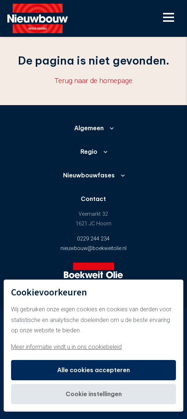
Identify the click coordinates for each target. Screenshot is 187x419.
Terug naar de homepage (93, 80)
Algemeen (89, 128)
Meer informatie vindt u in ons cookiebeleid (66, 346)
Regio (88, 151)
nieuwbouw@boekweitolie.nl (93, 248)
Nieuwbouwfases (89, 175)
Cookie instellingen (94, 394)
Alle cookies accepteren (93, 370)
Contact (93, 198)
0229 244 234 (93, 239)
